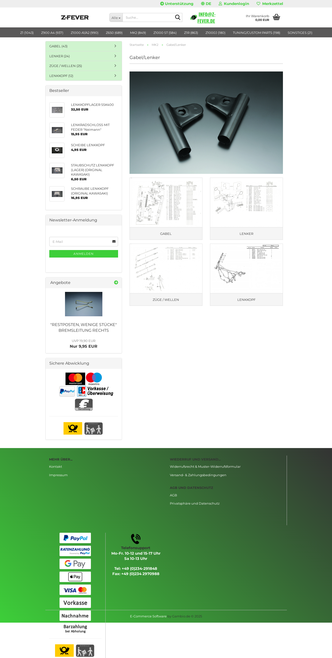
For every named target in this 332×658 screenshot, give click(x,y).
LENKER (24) (59, 56)
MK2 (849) (138, 33)
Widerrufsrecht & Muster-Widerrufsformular (205, 466)
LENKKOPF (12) (61, 76)
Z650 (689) (114, 33)
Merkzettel (270, 3)
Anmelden (83, 254)
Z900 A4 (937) (52, 33)
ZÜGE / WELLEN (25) (65, 66)
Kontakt (55, 466)
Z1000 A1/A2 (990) (84, 33)
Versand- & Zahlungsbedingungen (198, 475)
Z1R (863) (191, 33)
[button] (206, 3)
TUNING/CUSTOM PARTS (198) (256, 33)
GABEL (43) (58, 46)
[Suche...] (116, 17)
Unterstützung (177, 3)
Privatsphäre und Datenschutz (195, 503)
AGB (173, 495)
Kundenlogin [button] (234, 3)
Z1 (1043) (27, 33)
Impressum (58, 475)
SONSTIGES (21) (300, 33)
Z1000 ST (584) (165, 33)
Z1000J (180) (215, 33)
